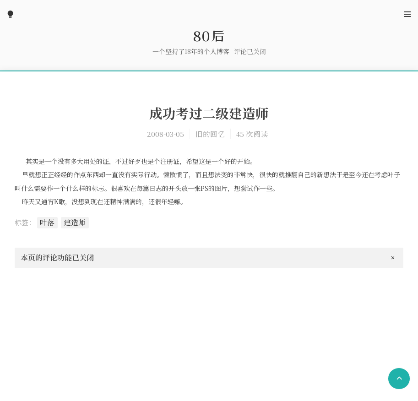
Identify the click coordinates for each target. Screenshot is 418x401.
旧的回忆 (210, 134)
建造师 (75, 222)
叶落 (47, 222)
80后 (209, 35)
